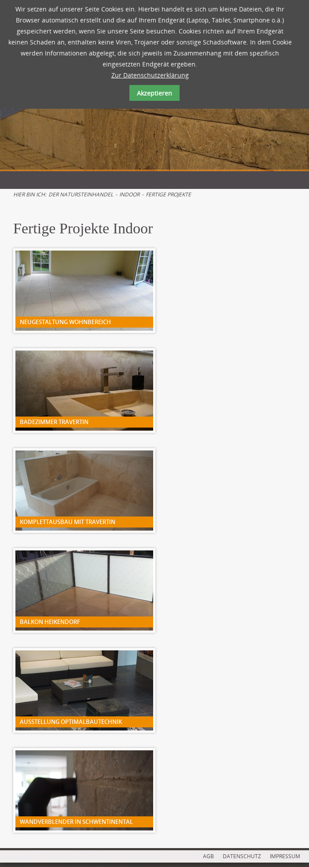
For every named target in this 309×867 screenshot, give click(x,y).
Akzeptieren (154, 93)
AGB (208, 856)
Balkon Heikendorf (50, 622)
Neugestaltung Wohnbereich (65, 322)
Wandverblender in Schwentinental (76, 822)
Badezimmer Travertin (54, 422)
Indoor (129, 194)
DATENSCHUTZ (242, 856)
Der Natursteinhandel (80, 194)
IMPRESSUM (285, 856)
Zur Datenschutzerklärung (150, 75)
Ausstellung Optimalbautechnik (71, 722)
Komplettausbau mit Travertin (67, 522)
